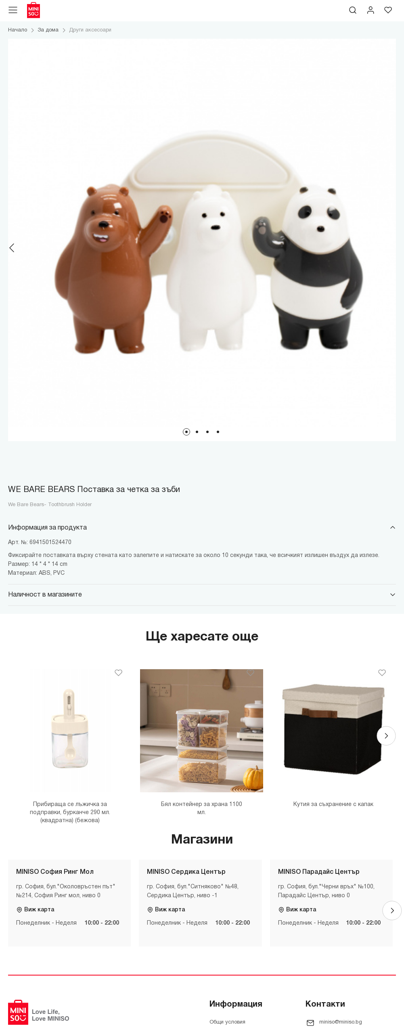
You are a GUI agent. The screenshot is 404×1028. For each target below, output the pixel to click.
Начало (17, 30)
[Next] (392, 248)
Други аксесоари (90, 30)
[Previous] (12, 248)
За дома (48, 30)
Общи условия (227, 1022)
